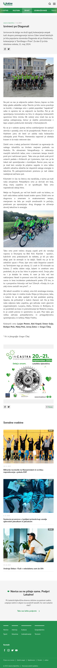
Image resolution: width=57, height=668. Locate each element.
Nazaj (49, 407)
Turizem (37, 634)
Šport (27, 10)
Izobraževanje (40, 10)
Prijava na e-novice (8, 660)
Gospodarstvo (39, 630)
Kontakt (6, 645)
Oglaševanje (31, 660)
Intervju (14, 630)
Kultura (16, 10)
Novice (5, 630)
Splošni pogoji (21, 660)
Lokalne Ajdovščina (8, 23)
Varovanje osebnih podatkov (30, 666)
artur (46, 660)
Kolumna (15, 634)
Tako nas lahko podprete (28, 611)
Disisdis (40, 660)
